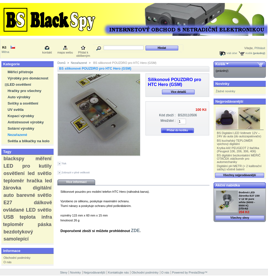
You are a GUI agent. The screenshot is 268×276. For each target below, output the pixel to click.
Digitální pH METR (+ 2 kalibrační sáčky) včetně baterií (239, 167)
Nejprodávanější (229, 101)
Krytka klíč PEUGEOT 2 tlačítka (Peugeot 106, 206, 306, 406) (238, 149)
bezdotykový (18, 232)
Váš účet (231, 53)
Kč (4, 47)
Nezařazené (17, 135)
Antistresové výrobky (26, 122)
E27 (8, 202)
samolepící (16, 239)
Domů (61, 62)
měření (43, 158)
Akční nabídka (227, 185)
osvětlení (14, 173)
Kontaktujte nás (118, 272)
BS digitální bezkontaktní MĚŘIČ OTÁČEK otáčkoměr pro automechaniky (239, 159)
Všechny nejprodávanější (239, 175)
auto (9, 195)
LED (8, 166)
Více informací (76, 181)
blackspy (14, 158)
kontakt (47, 52)
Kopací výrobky (21, 116)
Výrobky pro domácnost (28, 78)
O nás (7, 262)
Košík (249, 53)
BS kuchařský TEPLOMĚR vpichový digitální (235, 142)
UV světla (16, 110)
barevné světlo (33, 195)
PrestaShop (196, 272)
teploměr (14, 180)
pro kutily (36, 166)
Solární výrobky (21, 128)
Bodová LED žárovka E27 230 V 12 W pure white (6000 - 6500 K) (249, 199)
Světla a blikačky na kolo (28, 141)
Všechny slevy (239, 217)
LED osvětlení (19, 84)
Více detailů (178, 91)
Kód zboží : (167, 115)
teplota (28, 217)
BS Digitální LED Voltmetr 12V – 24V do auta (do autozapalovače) (239, 134)
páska (45, 224)
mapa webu (65, 52)
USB (9, 217)
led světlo (39, 173)
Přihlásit (259, 48)
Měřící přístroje (20, 72)
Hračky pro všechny (25, 91)
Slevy (63, 272)
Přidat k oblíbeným (83, 53)
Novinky (222, 84)
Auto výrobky (19, 97)
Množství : (168, 121)
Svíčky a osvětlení (23, 103)
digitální (42, 188)
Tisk (64, 163)
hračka (34, 180)
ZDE (135, 230)
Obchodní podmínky (17, 257)
